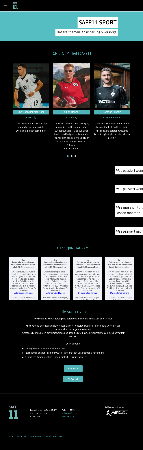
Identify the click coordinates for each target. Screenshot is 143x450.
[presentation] (10, 98)
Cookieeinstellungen (53, 436)
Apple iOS (73, 378)
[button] (68, 156)
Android (73, 368)
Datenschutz (35, 436)
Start (11, 436)
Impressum (21, 436)
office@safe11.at (69, 413)
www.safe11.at (68, 416)
